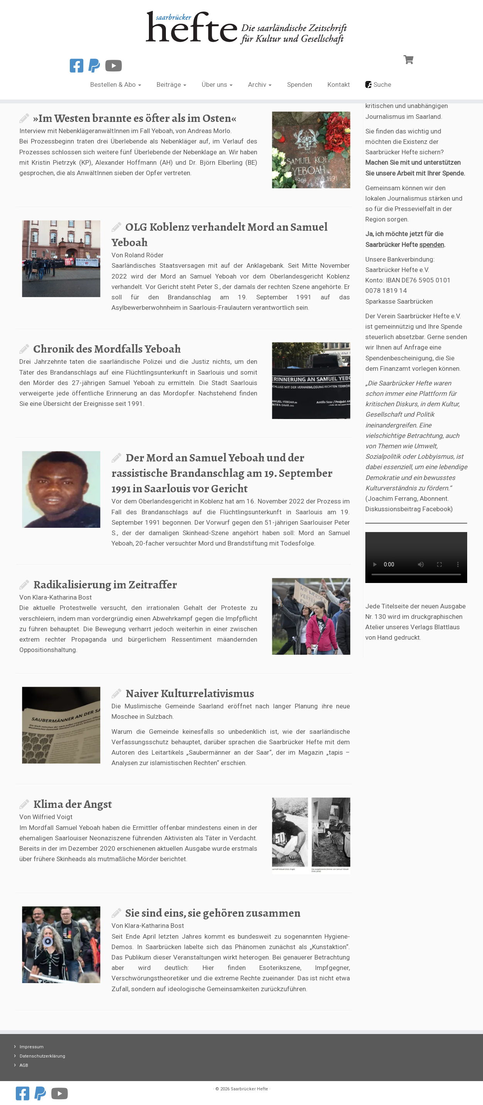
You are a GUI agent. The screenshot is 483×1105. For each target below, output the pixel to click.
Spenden (299, 84)
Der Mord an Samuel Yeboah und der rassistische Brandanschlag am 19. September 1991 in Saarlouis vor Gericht (222, 473)
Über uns (217, 84)
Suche (378, 84)
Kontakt (339, 84)
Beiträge (171, 84)
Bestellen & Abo (115, 84)
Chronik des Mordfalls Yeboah (107, 349)
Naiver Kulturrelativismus (189, 693)
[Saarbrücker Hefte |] (241, 25)
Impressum (32, 1046)
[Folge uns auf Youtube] (116, 66)
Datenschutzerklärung (42, 1056)
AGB (24, 1065)
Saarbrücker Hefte (249, 1088)
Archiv (260, 84)
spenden (431, 244)
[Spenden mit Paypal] (96, 66)
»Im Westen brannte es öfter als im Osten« (134, 118)
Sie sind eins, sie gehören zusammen (213, 913)
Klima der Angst (72, 804)
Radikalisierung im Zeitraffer (105, 584)
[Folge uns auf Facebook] (79, 66)
